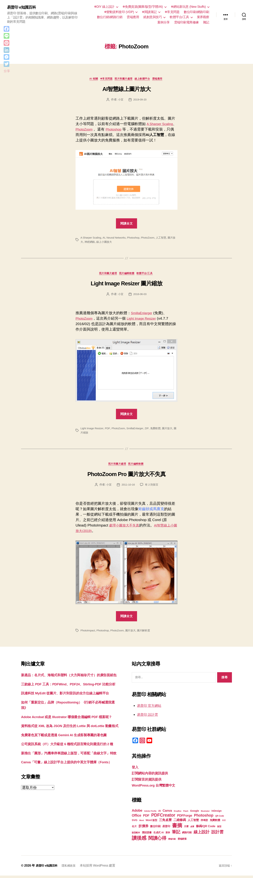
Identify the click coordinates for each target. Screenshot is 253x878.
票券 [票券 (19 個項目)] (168, 835)
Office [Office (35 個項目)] (136, 818)
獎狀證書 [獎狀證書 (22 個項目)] (147, 834)
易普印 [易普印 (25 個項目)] (166, 828)
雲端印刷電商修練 (186, 22)
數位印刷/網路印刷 (196, 12)
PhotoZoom (101, 130)
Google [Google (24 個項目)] (194, 813)
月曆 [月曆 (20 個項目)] (186, 829)
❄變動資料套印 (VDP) (119, 12)
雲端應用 (133, 17)
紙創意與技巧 (152, 17)
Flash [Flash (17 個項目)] (185, 813)
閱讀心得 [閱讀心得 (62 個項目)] (157, 840)
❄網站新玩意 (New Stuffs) (188, 6)
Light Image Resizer (145, 320)
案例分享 (163, 22)
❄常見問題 (172, 12)
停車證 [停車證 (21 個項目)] (204, 822)
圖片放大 (170, 429)
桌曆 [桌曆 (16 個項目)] (192, 829)
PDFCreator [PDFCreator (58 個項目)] (163, 817)
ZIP (149, 429)
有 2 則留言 (152, 487)
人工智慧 (164, 238)
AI (104, 238)
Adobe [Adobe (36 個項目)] (137, 813)
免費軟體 (157, 429)
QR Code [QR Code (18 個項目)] (219, 818)
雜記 (206, 22)
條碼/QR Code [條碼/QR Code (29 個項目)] (205, 828)
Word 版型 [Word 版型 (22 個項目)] (151, 822)
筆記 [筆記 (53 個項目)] (176, 834)
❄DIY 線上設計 (104, 6)
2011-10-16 (128, 487)
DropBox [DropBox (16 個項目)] (177, 813)
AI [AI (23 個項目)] (159, 813)
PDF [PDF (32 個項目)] (146, 818)
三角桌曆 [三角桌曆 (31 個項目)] (165, 822)
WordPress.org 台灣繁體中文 (156, 788)
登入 (135, 770)
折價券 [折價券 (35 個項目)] (143, 828)
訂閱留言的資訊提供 (148, 782)
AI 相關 (89, 79)
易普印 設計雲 (148, 717)
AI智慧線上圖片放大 (126, 90)
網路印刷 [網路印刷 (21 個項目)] (187, 835)
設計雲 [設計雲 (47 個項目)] (217, 834)
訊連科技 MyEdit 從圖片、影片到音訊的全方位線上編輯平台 (70, 707)
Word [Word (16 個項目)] (141, 823)
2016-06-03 (140, 295)
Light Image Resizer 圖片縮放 (126, 285)
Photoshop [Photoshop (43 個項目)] (203, 818)
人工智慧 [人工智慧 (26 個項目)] (193, 822)
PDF (108, 429)
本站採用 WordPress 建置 (102, 868)
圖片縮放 (86, 434)
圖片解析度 (147, 633)
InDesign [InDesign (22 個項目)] (217, 813)
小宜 (120, 100)
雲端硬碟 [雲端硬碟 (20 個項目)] (182, 841)
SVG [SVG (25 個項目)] (134, 822)
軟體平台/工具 (179, 17)
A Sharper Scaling (91, 238)
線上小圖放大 (108, 242)
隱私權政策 (72, 868)
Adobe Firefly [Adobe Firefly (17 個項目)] (150, 813)
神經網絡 (93, 242)
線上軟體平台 (145, 79)
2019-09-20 (140, 100)
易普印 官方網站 (150, 708)
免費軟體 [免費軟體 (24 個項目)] (215, 822)
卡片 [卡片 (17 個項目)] (224, 823)
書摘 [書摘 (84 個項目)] (177, 828)
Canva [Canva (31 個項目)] (167, 813)
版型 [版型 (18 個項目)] (219, 829)
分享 (7, 71)
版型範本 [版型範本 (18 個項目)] (136, 835)
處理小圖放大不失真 (125, 528)
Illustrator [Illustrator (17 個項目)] (205, 813)
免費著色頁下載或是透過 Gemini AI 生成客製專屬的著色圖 (68, 759)
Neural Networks (118, 238)
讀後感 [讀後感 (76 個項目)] (139, 840)
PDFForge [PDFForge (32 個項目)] (184, 818)
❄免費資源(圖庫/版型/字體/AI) (142, 6)
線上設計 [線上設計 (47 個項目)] (202, 834)
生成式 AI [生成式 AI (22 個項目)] (158, 834)
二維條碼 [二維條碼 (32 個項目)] (179, 822)
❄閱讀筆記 (149, 12)
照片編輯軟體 (127, 274)
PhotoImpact (88, 633)
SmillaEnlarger (143, 315)
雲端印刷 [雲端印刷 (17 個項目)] (172, 841)
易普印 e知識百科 (22, 7)
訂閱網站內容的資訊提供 (152, 776)
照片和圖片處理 (124, 79)
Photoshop (132, 130)
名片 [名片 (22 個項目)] (134, 828)
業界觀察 (203, 17)
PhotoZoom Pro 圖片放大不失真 (126, 476)
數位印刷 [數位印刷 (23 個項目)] (155, 828)
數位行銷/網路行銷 (109, 17)
